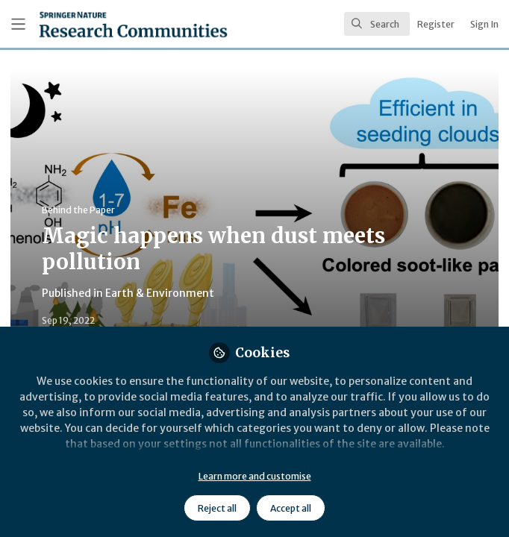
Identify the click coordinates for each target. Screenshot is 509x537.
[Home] (99, 24)
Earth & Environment (159, 293)
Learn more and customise (255, 476)
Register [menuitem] (436, 24)
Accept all (290, 508)
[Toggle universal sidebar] (18, 24)
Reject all (217, 508)
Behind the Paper (78, 210)
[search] (377, 24)
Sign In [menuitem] (484, 24)
